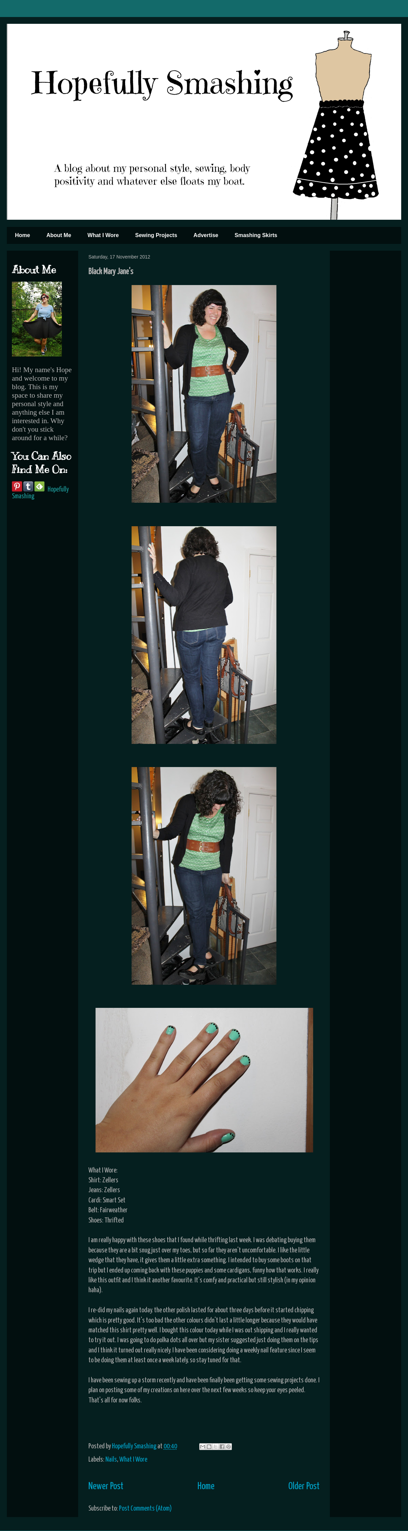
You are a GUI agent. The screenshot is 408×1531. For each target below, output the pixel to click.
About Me (58, 235)
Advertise (205, 235)
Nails (111, 1460)
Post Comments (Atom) (145, 1508)
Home (22, 235)
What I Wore (103, 235)
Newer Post (105, 1486)
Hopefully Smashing (134, 1446)
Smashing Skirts (256, 235)
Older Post (304, 1486)
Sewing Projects (156, 235)
